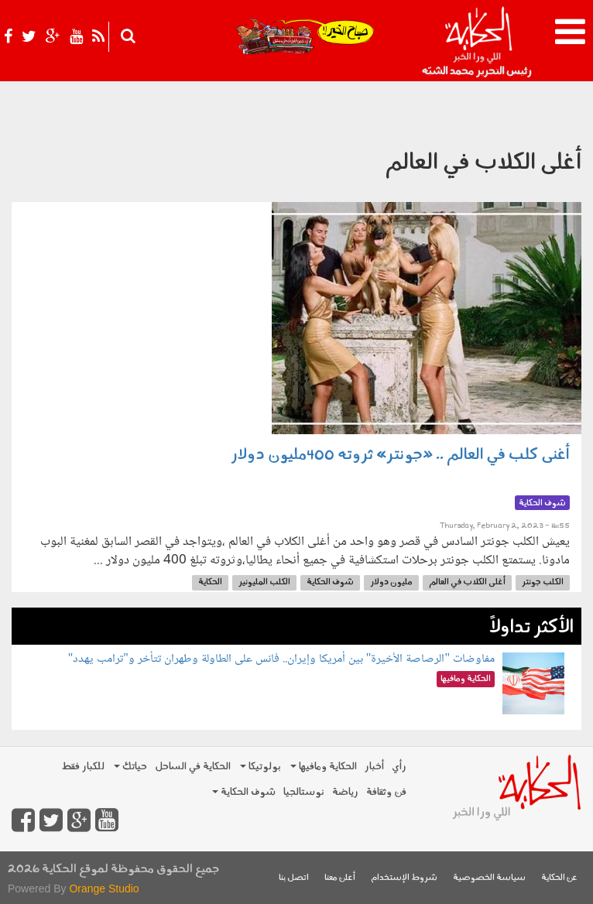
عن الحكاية (559, 878)
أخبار (374, 766)
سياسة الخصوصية (489, 878)
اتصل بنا (294, 878)
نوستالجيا (303, 792)
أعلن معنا (339, 878)
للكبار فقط (83, 766)
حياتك (130, 766)
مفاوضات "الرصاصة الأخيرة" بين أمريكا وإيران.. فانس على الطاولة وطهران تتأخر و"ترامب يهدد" (281, 659)
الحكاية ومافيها (323, 766)
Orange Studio (104, 888)
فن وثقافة (386, 792)
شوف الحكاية (244, 792)
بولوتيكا (260, 766)
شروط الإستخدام (404, 878)
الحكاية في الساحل (193, 766)
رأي (399, 766)
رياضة (345, 792)
